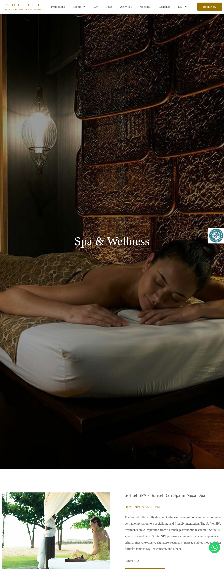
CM (96, 6)
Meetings (145, 6)
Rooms (79, 6)
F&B (109, 6)
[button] (6, 537)
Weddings (164, 6)
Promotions (58, 6)
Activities (126, 6)
